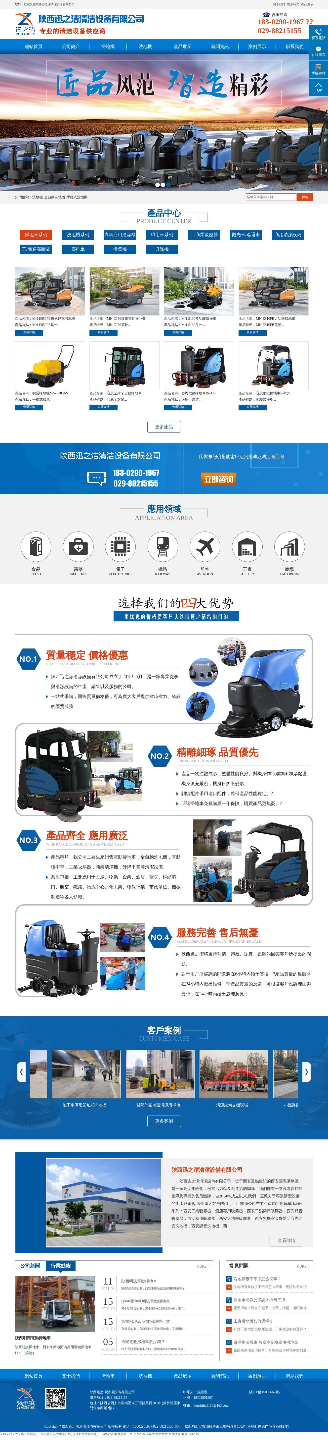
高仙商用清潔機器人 (120, 239)
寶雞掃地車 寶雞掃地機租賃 (145, 1321)
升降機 (162, 249)
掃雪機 (120, 249)
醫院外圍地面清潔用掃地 (162, 1105)
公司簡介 (71, 46)
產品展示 (307, 4)
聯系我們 (293, 4)
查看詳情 (29, 332)
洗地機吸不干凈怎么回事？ (257, 1283)
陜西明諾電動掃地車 (33, 1338)
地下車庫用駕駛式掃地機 (89, 1105)
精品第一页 (125, 1434)
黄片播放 (162, 1434)
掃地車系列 (36, 234)
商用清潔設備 (288, 234)
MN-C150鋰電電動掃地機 (126, 319)
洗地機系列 (78, 234)
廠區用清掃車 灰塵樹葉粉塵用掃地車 (266, 1346)
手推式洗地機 (77, 197)
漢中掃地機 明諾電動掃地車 (145, 1301)
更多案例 (164, 1121)
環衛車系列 (162, 234)
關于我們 (279, 4)
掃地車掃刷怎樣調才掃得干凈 (259, 1304)
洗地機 (145, 46)
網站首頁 (33, 46)
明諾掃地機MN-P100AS (50, 393)
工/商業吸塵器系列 (204, 239)
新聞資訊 (220, 46)
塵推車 (78, 249)
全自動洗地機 (54, 197)
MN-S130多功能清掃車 (198, 319)
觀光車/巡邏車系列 (246, 239)
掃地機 (108, 46)
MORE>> (203, 1266)
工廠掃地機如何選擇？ (253, 1325)
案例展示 (257, 46)
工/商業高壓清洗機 (36, 254)
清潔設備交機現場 (236, 1105)
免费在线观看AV (144, 1434)
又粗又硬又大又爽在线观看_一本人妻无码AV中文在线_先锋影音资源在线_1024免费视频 (58, 1434)
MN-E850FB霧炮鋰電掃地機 (53, 319)
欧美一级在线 (190, 1434)
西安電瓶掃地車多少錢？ (143, 1342)
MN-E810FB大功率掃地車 (275, 319)
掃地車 (108, 1375)
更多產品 (164, 426)
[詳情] (29, 1353)
